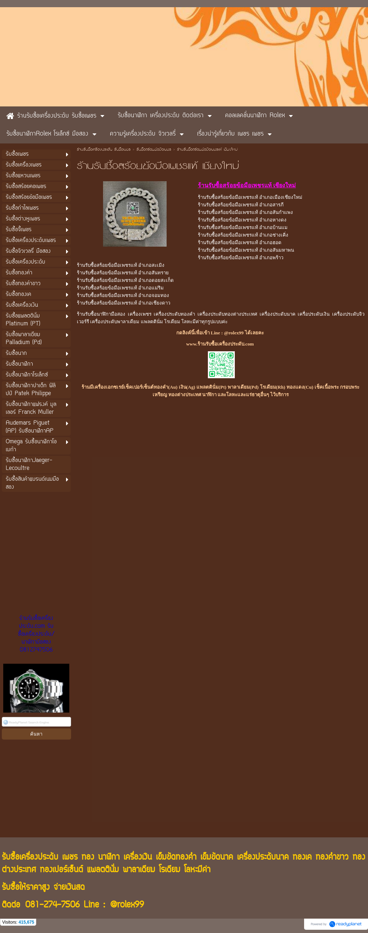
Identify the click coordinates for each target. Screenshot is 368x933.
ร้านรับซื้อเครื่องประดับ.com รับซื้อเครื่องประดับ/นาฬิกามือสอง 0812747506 (36, 634)
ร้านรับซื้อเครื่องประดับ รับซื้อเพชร (104, 150)
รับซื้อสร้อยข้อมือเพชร (153, 150)
